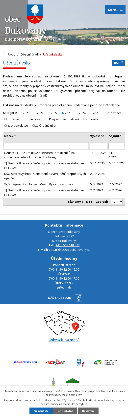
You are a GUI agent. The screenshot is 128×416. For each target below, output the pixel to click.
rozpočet (35, 119)
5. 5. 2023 (96, 184)
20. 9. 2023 (97, 174)
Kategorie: (10, 113)
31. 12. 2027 (113, 155)
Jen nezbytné (65, 411)
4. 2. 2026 (115, 190)
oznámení (14, 119)
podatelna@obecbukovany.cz (69, 250)
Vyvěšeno (97, 136)
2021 (40, 113)
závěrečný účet (45, 125)
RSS (118, 63)
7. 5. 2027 (115, 184)
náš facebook (59, 298)
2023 (68, 113)
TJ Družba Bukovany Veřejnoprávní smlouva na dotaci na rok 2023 (44, 165)
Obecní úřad (29, 54)
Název (8, 136)
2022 (54, 113)
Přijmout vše (41, 411)
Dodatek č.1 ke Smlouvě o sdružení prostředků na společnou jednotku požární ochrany (39, 155)
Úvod (11, 54)
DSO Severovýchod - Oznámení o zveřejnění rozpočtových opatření (45, 176)
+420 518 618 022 (68, 245)
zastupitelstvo (17, 125)
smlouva (92, 119)
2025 (96, 113)
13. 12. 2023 (98, 153)
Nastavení (88, 411)
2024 (82, 113)
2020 (26, 113)
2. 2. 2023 (96, 190)
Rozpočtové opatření (64, 119)
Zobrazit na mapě (64, 340)
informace (114, 113)
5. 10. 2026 (116, 163)
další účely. (76, 394)
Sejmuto (115, 136)
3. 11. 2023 (97, 163)
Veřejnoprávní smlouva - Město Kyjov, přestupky (38, 184)
